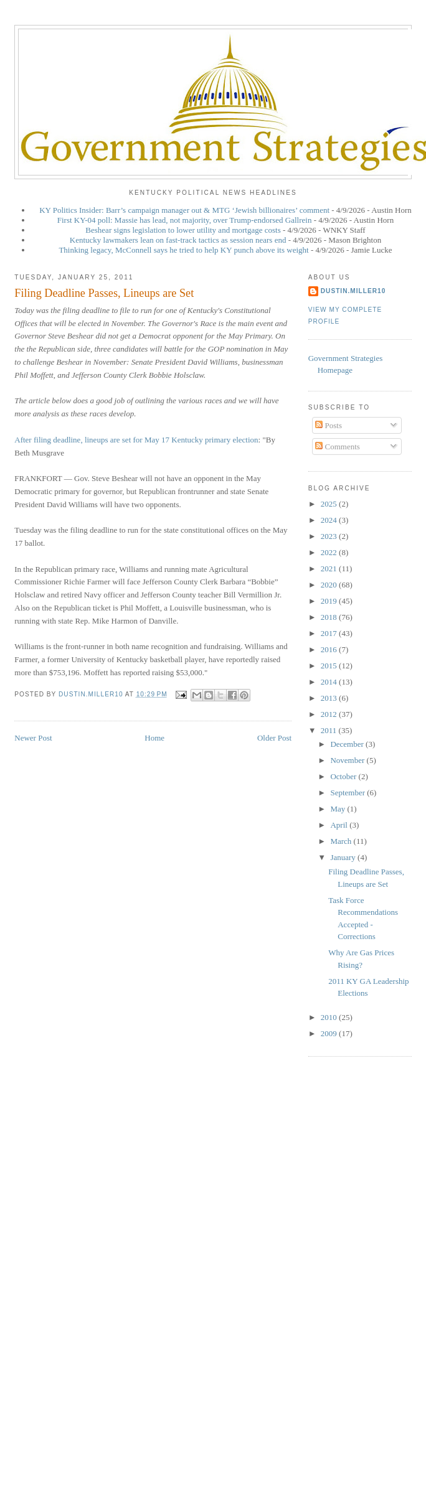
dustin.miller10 (353, 291)
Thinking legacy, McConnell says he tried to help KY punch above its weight (183, 250)
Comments (337, 446)
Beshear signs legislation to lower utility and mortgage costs (182, 230)
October (344, 776)
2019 (330, 601)
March (341, 841)
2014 (330, 681)
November (348, 760)
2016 (330, 649)
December (348, 744)
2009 (330, 1033)
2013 (330, 698)
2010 (330, 1017)
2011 (330, 730)
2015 (330, 665)
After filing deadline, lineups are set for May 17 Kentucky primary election (136, 439)
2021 (330, 568)
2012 (330, 714)
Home (154, 737)
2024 (330, 520)
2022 (330, 552)
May (338, 808)
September (348, 792)
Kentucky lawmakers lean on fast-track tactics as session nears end (178, 240)
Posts (328, 425)
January (343, 857)
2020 (330, 584)
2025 (330, 503)
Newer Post (33, 737)
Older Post (274, 737)
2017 (330, 633)
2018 (330, 617)
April (339, 825)
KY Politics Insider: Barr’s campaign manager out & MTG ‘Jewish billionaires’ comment (184, 210)
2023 (330, 536)
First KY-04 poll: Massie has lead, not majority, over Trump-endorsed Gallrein (184, 220)
